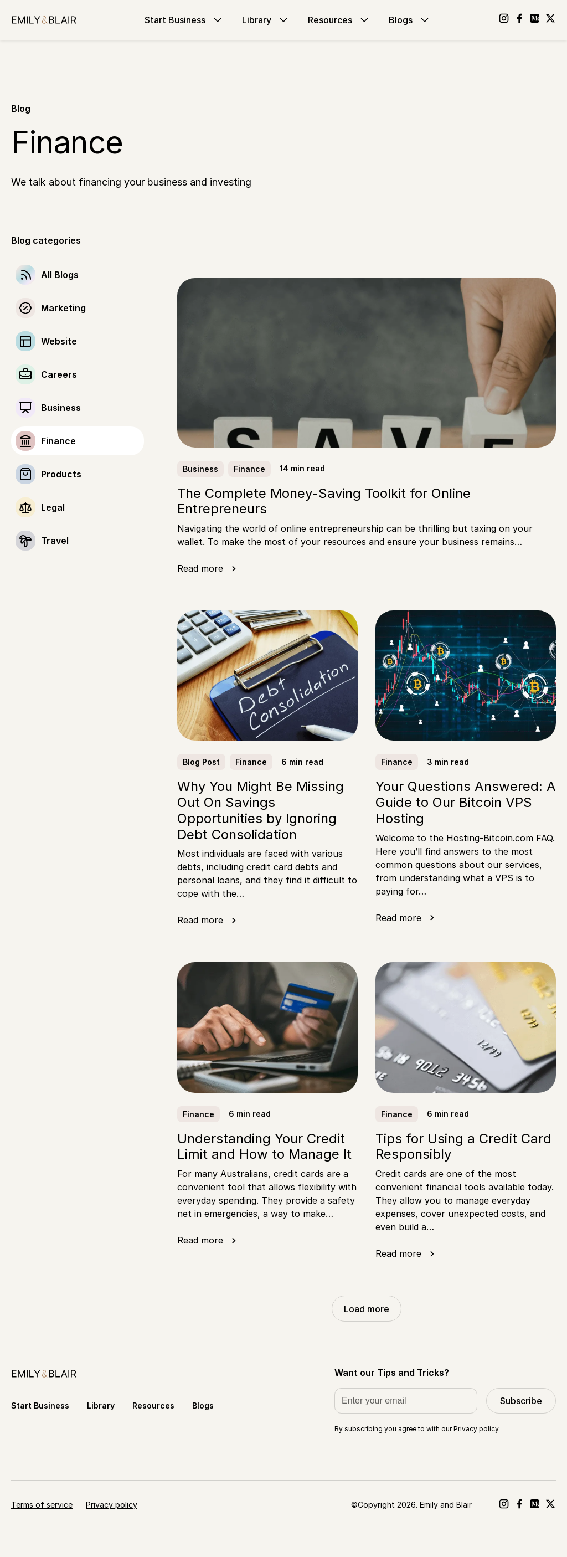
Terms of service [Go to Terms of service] (42, 1504)
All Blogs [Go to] (60, 274)
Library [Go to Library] (266, 20)
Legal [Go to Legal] (53, 507)
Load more (366, 1308)
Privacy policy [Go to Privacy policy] (111, 1504)
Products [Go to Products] (61, 474)
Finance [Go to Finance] (58, 440)
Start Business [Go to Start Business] (184, 20)
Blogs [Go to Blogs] (410, 20)
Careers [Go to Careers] (59, 374)
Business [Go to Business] (61, 407)
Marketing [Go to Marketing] (63, 308)
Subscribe (521, 1400)
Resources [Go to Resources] (339, 20)
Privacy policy (476, 1429)
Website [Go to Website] (59, 341)
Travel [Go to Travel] (55, 540)
